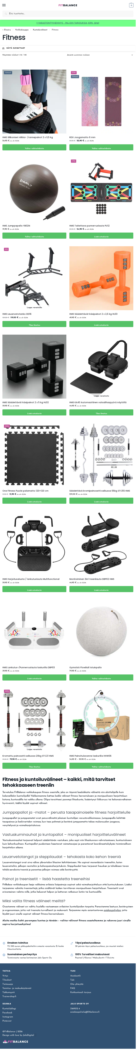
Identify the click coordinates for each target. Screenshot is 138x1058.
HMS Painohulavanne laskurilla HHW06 (90, 755)
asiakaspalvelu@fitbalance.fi (85, 1012)
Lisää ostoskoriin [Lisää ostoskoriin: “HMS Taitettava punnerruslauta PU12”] (101, 236)
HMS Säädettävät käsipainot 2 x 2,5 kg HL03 (93, 314)
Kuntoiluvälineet (40, 30)
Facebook (7, 1013)
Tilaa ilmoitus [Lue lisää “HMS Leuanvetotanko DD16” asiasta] (34, 324)
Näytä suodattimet (13, 48)
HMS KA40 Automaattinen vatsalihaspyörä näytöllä (97, 402)
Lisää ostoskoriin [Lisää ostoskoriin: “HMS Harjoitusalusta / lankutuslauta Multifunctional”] (34, 589)
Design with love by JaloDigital (18, 1035)
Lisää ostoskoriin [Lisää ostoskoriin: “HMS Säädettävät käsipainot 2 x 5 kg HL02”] (34, 412)
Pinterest (6, 1021)
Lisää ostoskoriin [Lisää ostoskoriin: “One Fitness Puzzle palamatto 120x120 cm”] (34, 501)
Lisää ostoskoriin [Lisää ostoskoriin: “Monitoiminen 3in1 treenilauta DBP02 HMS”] (101, 589)
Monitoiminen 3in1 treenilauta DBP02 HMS (91, 579)
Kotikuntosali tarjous (80, 992)
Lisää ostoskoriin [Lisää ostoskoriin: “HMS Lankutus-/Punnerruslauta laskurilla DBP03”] (34, 677)
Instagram (7, 1017)
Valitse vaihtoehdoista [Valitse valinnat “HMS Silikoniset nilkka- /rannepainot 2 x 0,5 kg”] (34, 147)
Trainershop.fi (9, 996)
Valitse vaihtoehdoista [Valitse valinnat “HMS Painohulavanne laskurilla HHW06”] (101, 766)
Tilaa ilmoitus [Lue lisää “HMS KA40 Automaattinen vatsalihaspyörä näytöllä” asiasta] (101, 412)
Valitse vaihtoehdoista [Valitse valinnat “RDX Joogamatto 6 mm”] (101, 147)
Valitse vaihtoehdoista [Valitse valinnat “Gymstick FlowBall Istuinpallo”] (101, 677)
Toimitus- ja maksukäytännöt (16, 988)
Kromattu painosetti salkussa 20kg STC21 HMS (28, 755)
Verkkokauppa (22, 30)
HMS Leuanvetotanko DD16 (16, 314)
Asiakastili (75, 976)
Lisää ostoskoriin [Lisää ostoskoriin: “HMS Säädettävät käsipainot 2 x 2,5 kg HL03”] (101, 324)
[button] (130, 5)
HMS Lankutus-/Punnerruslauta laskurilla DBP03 (28, 667)
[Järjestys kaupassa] (100, 55)
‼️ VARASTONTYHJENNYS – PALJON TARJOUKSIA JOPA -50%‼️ (68, 23)
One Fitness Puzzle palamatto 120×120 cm (25, 490)
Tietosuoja (7, 984)
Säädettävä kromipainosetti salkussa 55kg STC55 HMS (99, 490)
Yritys (5, 976)
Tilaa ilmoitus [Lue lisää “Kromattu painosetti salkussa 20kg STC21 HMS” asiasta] (34, 766)
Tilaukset (7, 980)
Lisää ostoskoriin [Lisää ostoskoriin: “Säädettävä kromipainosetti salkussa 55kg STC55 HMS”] (101, 501)
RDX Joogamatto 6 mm (82, 137)
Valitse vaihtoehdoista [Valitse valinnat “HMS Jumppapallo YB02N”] (34, 236)
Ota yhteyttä (76, 984)
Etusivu (7, 30)
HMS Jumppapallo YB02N (16, 225)
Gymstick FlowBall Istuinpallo (85, 667)
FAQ (72, 988)
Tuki (72, 980)
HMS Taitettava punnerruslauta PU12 (89, 225)
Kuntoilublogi (9, 1009)
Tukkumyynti (8, 992)
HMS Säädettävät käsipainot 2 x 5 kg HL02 (25, 402)
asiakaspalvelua (112, 910)
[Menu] (6, 5)
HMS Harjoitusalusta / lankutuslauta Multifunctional (31, 579)
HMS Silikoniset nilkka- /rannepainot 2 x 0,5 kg (27, 137)
